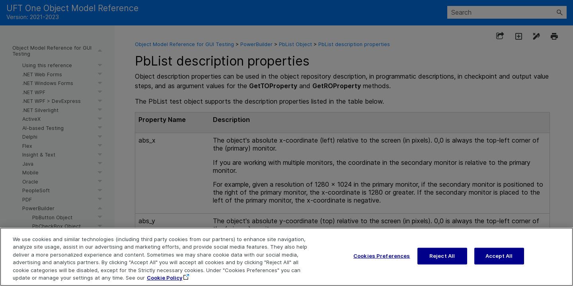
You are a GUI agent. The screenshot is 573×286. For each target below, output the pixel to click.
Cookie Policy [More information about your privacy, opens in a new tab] (164, 280)
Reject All (442, 258)
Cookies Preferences (381, 258)
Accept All (499, 258)
